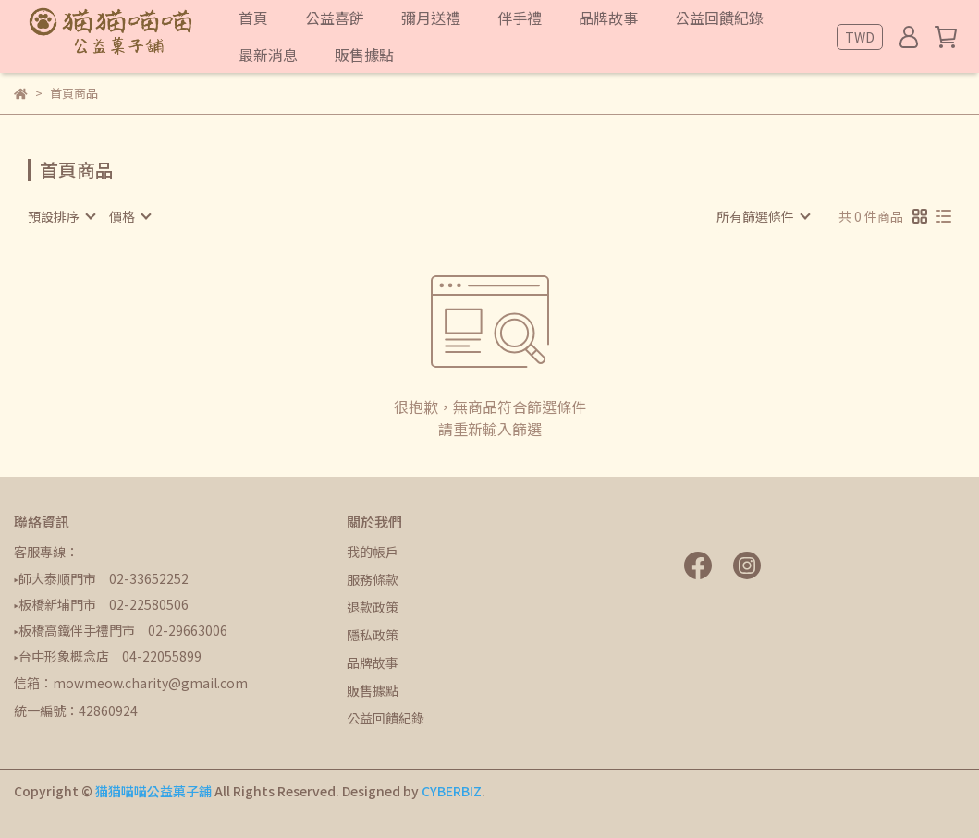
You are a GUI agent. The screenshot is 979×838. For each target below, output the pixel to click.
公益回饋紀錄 (385, 718)
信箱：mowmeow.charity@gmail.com (131, 683)
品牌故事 (372, 662)
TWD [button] (860, 37)
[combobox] (61, 216)
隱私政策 (372, 634)
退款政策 (372, 607)
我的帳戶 (372, 551)
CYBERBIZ (452, 791)
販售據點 (372, 690)
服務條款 (372, 579)
